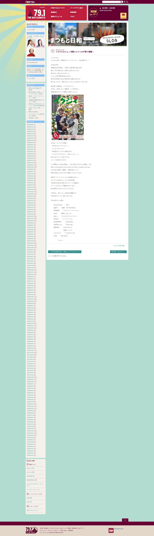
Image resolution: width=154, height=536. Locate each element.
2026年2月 (30, 131)
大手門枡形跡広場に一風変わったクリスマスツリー (65, 252)
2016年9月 (30, 384)
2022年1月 (30, 241)
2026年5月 (30, 124)
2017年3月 (30, 370)
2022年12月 (30, 216)
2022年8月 (30, 225)
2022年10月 (30, 221)
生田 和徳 (29, 498)
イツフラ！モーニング (33, 489)
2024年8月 (30, 171)
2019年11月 (30, 299)
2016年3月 (30, 397)
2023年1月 (30, 214)
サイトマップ (43, 530)
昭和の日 (31, 112)
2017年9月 (30, 357)
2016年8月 (30, 386)
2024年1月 (30, 187)
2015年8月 (30, 413)
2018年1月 (30, 348)
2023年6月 (30, 203)
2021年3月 (30, 263)
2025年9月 (30, 142)
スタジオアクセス (54, 528)
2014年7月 (30, 442)
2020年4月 (30, 288)
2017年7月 (30, 361)
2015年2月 (30, 426)
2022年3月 (30, 236)
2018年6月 (30, 337)
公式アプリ (81, 528)
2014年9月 (30, 437)
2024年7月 (30, 174)
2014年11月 (30, 433)
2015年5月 (30, 419)
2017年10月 (30, 355)
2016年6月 (30, 390)
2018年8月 (30, 332)
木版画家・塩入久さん (117, 252)
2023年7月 (30, 200)
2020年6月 (30, 283)
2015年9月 (30, 411)
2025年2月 (30, 158)
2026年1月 (30, 133)
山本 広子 (29, 502)
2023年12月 (30, 189)
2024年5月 (30, 178)
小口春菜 (29, 36)
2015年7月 (30, 415)
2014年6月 (30, 444)
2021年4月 (30, 261)
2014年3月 (30, 451)
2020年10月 (30, 274)
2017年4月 (30, 368)
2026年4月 (30, 127)
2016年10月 (30, 381)
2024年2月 (30, 185)
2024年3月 (30, 182)
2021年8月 (30, 252)
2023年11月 (30, 191)
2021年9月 (30, 250)
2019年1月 (30, 321)
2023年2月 (30, 212)
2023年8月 (30, 198)
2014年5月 (30, 446)
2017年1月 (30, 375)
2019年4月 (30, 314)
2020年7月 (30, 281)
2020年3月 (30, 290)
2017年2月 (30, 372)
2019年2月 (30, 319)
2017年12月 (30, 350)
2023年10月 (30, 194)
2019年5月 (30, 312)
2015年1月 (30, 428)
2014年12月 (30, 431)
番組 (123, 245)
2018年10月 (30, 328)
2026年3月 (30, 129)
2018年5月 (30, 339)
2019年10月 (30, 301)
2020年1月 (30, 294)
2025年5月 (30, 151)
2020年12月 (30, 270)
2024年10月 (30, 167)
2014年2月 (30, 453)
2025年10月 (30, 140)
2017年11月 (30, 352)
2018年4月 (30, 341)
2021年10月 (30, 247)
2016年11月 (30, 379)
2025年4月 (30, 154)
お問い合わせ (63, 530)
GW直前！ (32, 118)
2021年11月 (30, 245)
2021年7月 (30, 254)
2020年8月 (30, 279)
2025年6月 (30, 149)
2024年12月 (30, 162)
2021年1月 (30, 267)
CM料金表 (74, 528)
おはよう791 (30, 468)
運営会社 (46, 528)
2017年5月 (30, 366)
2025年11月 (30, 138)
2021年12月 (30, 243)
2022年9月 (30, 223)
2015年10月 (30, 408)
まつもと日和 (117, 245)
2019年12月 (30, 297)
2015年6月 (30, 417)
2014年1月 (30, 455)
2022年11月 (30, 218)
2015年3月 (30, 424)
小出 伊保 (36, 36)
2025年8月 (30, 145)
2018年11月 (30, 326)
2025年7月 (30, 147)
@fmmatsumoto (118, 529)
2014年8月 (30, 440)
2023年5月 (30, 205)
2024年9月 (30, 169)
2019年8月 (30, 305)
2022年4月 (30, 234)
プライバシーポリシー (53, 530)
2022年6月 (30, 229)
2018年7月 (30, 334)
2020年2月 (30, 292)
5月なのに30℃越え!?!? (35, 88)
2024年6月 (30, 176)
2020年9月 (30, 276)
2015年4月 (30, 422)
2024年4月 (30, 180)
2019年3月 (30, 317)
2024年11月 (30, 165)
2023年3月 (30, 209)
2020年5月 (30, 285)
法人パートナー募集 (65, 528)
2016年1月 (30, 402)
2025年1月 (30, 160)
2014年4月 (30, 449)
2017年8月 (30, 359)
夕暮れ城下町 (30, 476)
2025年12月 (30, 136)
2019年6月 (30, 310)
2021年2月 (30, 265)
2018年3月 (30, 343)
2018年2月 (30, 346)
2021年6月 (30, 256)
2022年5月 (30, 232)
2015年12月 (30, 404)
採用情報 (70, 530)
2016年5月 (30, 393)
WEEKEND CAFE (32, 480)
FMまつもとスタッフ (33, 510)
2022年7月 (30, 227)
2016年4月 (30, 395)
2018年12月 (30, 323)
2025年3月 (30, 156)
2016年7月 (30, 388)
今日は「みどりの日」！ (36, 108)
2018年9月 (30, 330)
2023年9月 (30, 196)
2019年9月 (30, 303)
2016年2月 (30, 399)
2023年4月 (30, 207)
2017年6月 (30, 364)
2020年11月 (30, 272)
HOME (41, 528)
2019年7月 (30, 308)
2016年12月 (30, 377)
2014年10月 (30, 435)
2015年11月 (30, 406)
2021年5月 (30, 259)
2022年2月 (30, 238)
